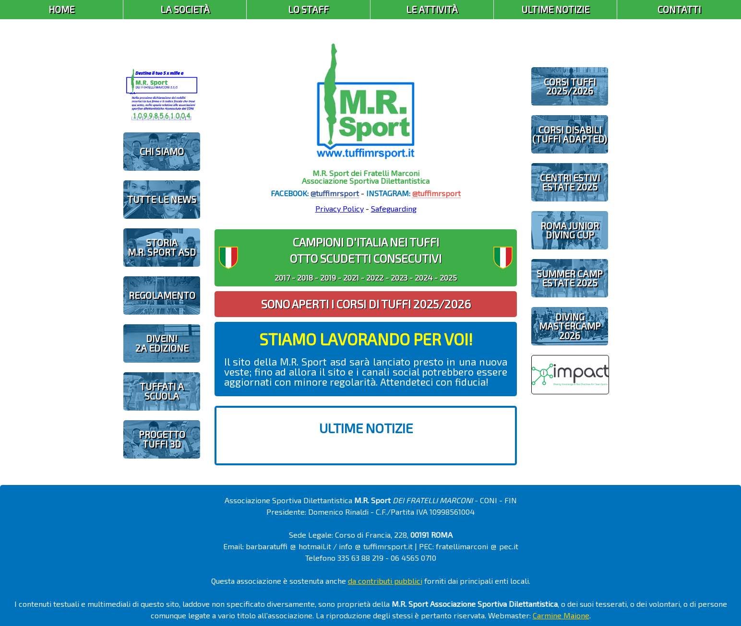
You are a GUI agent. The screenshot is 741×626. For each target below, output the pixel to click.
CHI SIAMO (162, 151)
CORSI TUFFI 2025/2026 (570, 86)
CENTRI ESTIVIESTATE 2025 (570, 182)
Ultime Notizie (555, 9)
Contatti (679, 9)
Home (61, 9)
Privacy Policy (339, 208)
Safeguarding (394, 208)
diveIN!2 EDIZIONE (162, 343)
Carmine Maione (561, 615)
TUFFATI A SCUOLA (162, 391)
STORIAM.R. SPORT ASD (162, 247)
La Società (185, 9)
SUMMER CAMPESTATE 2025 (570, 278)
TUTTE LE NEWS (161, 199)
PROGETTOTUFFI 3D (162, 439)
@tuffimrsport (335, 193)
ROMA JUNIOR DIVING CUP (569, 230)
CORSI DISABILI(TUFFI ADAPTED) (569, 134)
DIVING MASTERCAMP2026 (570, 326)
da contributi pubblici (385, 580)
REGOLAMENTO (162, 295)
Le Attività (432, 9)
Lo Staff (308, 9)
